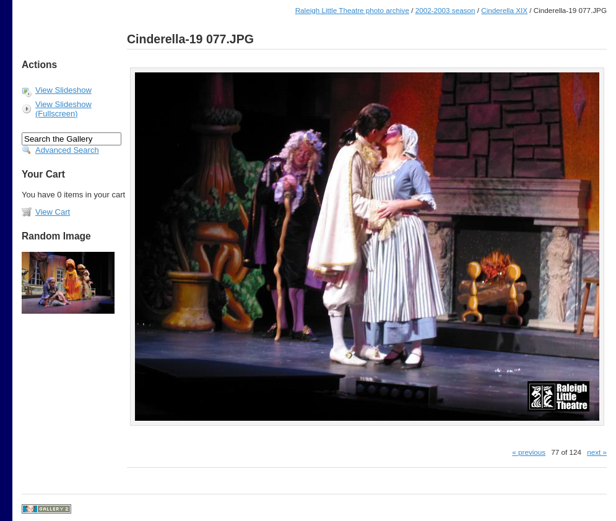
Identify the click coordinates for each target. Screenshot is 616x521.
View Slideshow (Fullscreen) (63, 109)
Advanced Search (67, 150)
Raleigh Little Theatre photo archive (352, 10)
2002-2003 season (445, 10)
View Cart (52, 212)
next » (597, 452)
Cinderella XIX (504, 10)
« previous (528, 452)
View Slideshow (63, 90)
